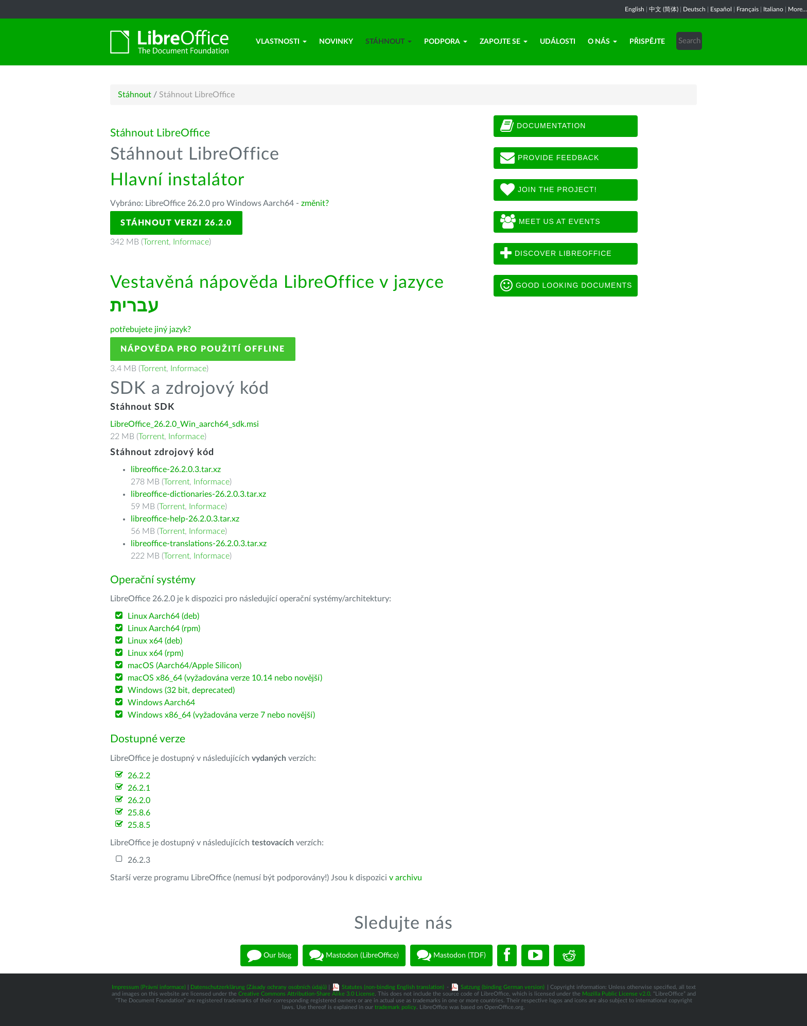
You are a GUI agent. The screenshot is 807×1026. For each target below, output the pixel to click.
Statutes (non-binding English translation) (393, 987)
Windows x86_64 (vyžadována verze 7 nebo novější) (221, 715)
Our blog (269, 955)
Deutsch (694, 9)
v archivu (405, 878)
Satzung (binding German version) (503, 987)
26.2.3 (139, 860)
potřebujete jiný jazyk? (150, 329)
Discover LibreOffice (556, 254)
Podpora (445, 41)
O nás (602, 41)
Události (557, 41)
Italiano (773, 9)
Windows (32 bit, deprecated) (181, 690)
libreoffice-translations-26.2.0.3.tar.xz (199, 544)
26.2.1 (139, 788)
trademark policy (395, 1007)
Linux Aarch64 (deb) (163, 616)
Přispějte (647, 41)
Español (721, 9)
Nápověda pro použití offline (202, 349)
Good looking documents (566, 286)
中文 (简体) (663, 9)
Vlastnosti (281, 41)
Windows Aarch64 (161, 703)
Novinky (336, 41)
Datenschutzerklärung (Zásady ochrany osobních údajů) (258, 987)
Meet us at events (550, 222)
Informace (191, 242)
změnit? (315, 203)
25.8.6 (139, 813)
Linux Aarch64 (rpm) (164, 628)
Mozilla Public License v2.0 (616, 994)
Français (747, 9)
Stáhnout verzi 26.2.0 (176, 223)
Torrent (156, 242)
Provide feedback (549, 158)
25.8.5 (139, 825)
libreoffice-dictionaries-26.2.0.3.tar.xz (198, 494)
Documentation (543, 126)
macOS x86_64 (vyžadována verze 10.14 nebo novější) (225, 678)
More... (797, 9)
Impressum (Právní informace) (149, 987)
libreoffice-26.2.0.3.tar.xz (176, 469)
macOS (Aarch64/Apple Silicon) (184, 666)
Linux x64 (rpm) (155, 653)
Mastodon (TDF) (451, 955)
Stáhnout (388, 41)
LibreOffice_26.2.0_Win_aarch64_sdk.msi (184, 424)
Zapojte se (504, 41)
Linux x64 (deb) (155, 641)
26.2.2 (139, 776)
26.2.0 (139, 800)
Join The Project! (548, 190)
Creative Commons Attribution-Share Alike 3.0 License (306, 994)
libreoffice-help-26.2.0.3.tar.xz (185, 519)
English (634, 9)
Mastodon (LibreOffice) (354, 955)
